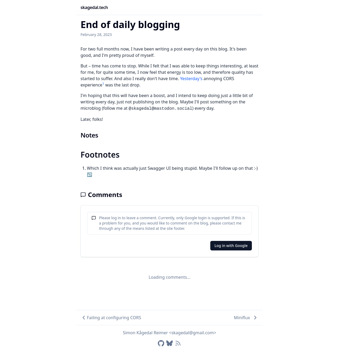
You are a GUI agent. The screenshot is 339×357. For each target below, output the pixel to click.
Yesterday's (191, 78)
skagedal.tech (94, 7)
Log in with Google (231, 245)
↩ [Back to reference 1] (89, 174)
